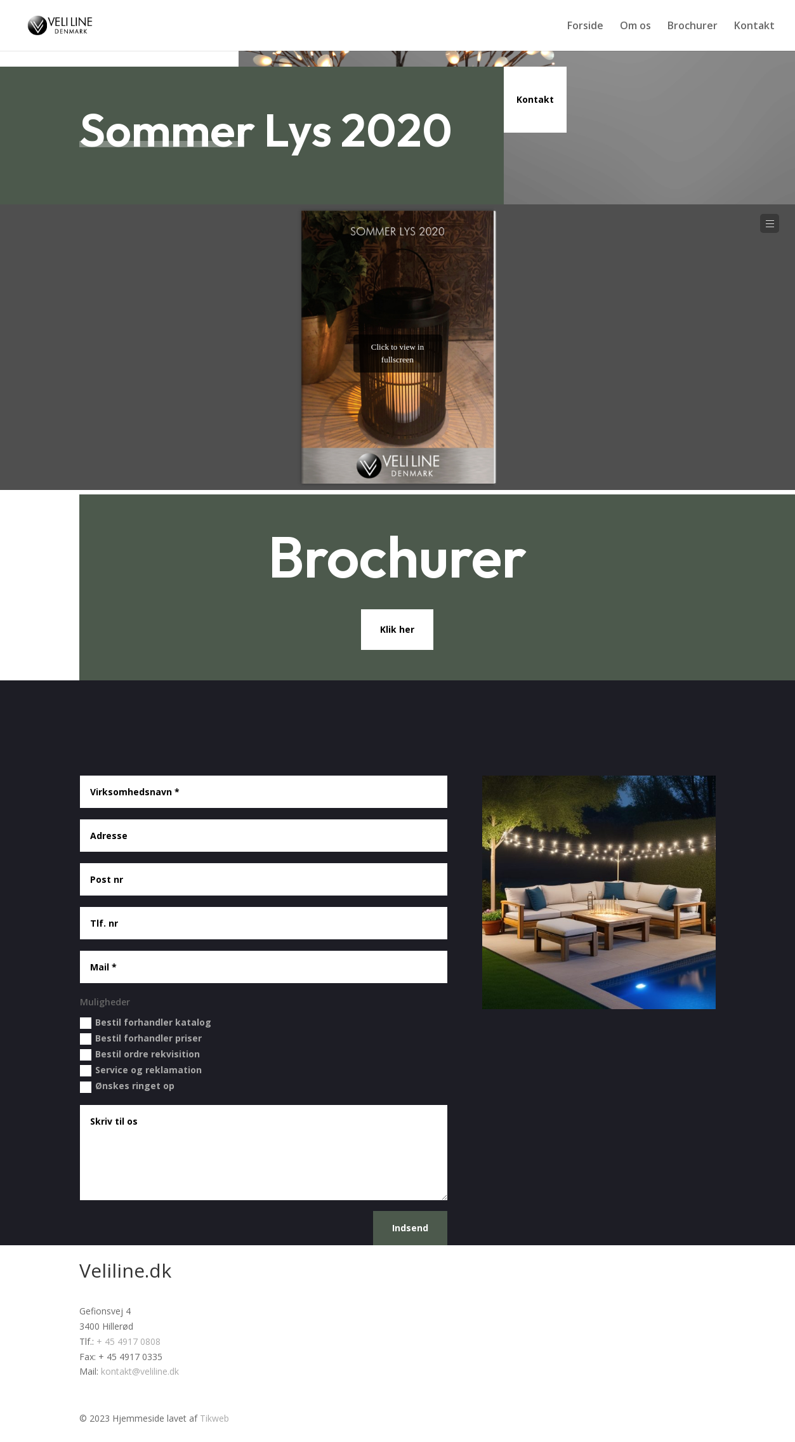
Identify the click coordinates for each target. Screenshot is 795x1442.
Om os (635, 26)
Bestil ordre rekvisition (140, 1054)
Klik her (397, 629)
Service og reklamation (141, 1070)
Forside (585, 26)
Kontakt (754, 26)
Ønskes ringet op (127, 1086)
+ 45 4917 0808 (128, 1341)
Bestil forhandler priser (141, 1038)
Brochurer (692, 26)
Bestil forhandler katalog (145, 1022)
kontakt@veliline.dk (140, 1371)
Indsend (410, 1228)
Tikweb (214, 1418)
